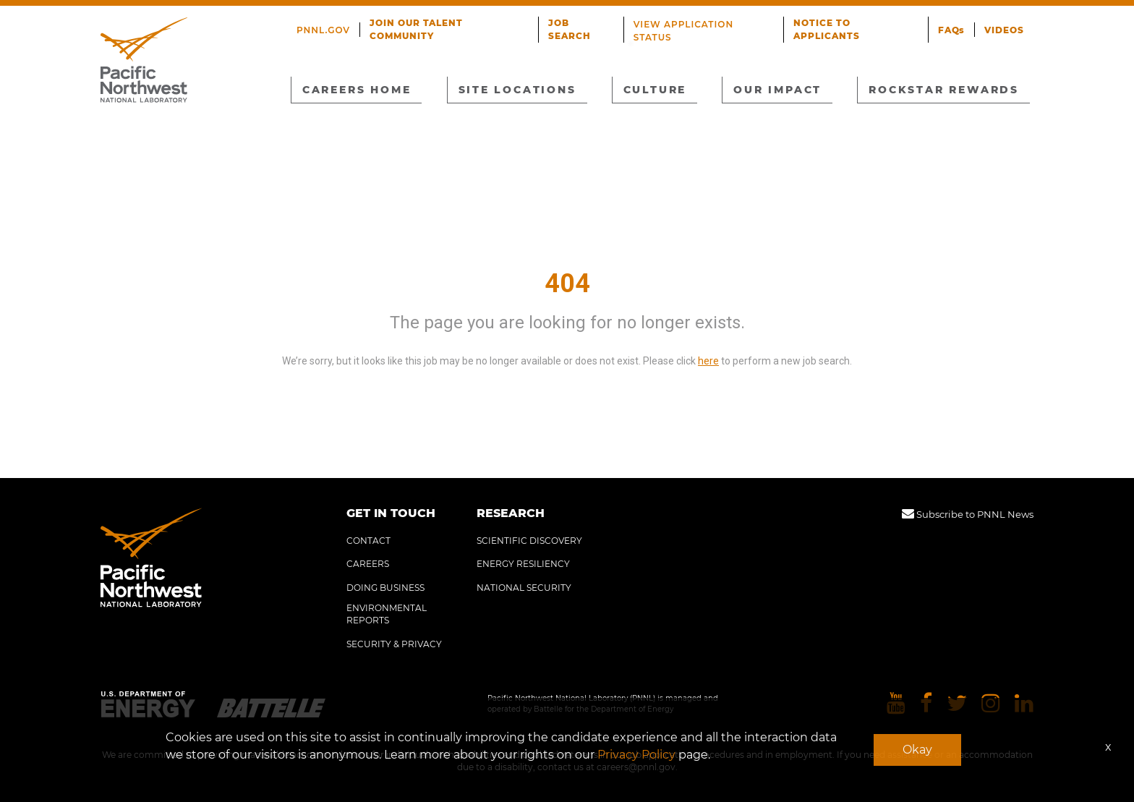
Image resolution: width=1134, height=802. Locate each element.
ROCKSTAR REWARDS (942, 88)
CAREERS (367, 563)
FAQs (952, 24)
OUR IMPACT (777, 88)
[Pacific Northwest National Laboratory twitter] (957, 704)
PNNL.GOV (324, 24)
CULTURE (655, 88)
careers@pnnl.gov (636, 767)
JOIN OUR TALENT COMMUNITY (452, 24)
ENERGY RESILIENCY (523, 563)
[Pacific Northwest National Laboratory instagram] (990, 704)
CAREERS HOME (358, 88)
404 (567, 283)
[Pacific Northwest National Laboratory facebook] (926, 704)
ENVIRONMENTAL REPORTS (386, 614)
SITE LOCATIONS (519, 88)
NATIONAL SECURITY (524, 587)
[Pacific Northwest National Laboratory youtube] (896, 704)
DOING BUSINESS (385, 587)
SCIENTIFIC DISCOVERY (529, 540)
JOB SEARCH (583, 24)
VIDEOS (1004, 24)
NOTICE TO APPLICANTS (857, 24)
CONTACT (368, 540)
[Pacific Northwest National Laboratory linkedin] (1024, 704)
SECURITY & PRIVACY (394, 644)
